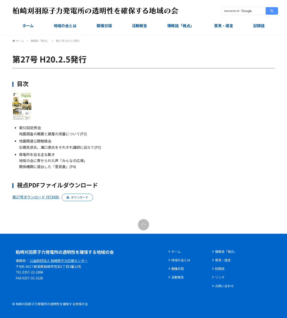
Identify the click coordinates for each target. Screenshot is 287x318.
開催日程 (104, 25)
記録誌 (259, 25)
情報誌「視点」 (180, 25)
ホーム (28, 25)
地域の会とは (65, 25)
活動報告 (139, 25)
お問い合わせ (224, 286)
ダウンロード (79, 197)
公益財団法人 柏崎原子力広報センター (59, 260)
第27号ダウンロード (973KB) (35, 197)
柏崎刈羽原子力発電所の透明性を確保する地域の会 (65, 252)
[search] (243, 11)
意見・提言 (223, 25)
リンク (219, 277)
